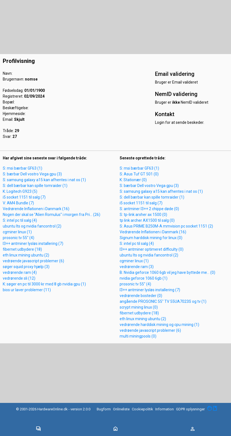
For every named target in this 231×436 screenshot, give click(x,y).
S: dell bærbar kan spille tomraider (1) (35, 185)
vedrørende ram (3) (137, 266)
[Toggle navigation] (38, 429)
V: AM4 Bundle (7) (18, 203)
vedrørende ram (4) (20, 272)
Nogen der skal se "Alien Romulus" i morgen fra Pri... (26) (51, 214)
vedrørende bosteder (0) (141, 295)
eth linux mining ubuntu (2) (26, 255)
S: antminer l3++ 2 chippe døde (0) (149, 209)
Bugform (104, 409)
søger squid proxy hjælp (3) (26, 266)
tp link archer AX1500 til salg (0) (147, 220)
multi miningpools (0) (138, 336)
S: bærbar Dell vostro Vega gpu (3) (32, 174)
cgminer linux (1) (17, 232)
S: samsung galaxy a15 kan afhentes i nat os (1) (44, 180)
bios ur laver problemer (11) (27, 290)
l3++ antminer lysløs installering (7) (33, 243)
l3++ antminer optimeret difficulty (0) (151, 249)
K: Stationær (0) (133, 180)
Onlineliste (121, 409)
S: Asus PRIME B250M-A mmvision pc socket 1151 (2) (166, 226)
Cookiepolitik (142, 409)
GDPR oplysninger (190, 409)
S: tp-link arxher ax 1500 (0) (143, 214)
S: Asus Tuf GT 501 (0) (139, 174)
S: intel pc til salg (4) (20, 220)
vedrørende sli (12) (19, 278)
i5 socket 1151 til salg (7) (24, 197)
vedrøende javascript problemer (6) (33, 261)
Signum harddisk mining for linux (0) (151, 238)
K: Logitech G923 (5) (20, 191)
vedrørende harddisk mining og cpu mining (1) (159, 324)
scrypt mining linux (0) (139, 307)
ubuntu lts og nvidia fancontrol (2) (32, 226)
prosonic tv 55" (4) (18, 238)
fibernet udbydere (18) (22, 249)
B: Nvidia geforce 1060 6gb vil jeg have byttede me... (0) (167, 272)
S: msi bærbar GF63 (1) (22, 168)
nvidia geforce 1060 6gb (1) (143, 278)
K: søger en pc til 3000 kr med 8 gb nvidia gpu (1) (44, 284)
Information (164, 409)
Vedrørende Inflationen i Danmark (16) (36, 209)
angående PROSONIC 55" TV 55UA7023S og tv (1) (163, 301)
